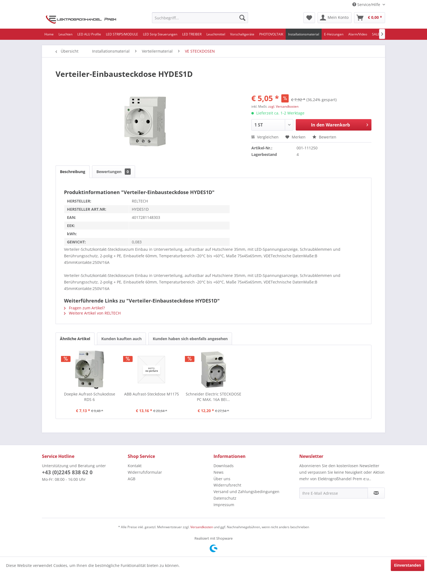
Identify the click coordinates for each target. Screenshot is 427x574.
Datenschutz (224, 498)
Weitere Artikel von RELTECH (92, 313)
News (218, 472)
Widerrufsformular (145, 472)
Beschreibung (72, 171)
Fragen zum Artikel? (84, 307)
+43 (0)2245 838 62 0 (67, 472)
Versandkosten (201, 527)
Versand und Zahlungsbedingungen (246, 491)
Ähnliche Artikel (75, 338)
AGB (131, 478)
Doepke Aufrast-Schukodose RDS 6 (89, 396)
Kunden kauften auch (121, 338)
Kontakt (135, 465)
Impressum (223, 504)
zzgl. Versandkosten (283, 106)
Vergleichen (265, 137)
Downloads (223, 465)
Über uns (221, 478)
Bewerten (324, 137)
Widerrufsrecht (227, 485)
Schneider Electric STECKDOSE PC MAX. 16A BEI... (213, 396)
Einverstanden (407, 565)
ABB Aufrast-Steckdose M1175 (151, 394)
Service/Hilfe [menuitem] (366, 4)
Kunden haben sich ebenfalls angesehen (190, 338)
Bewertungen (113, 171)
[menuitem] (200, 17)
